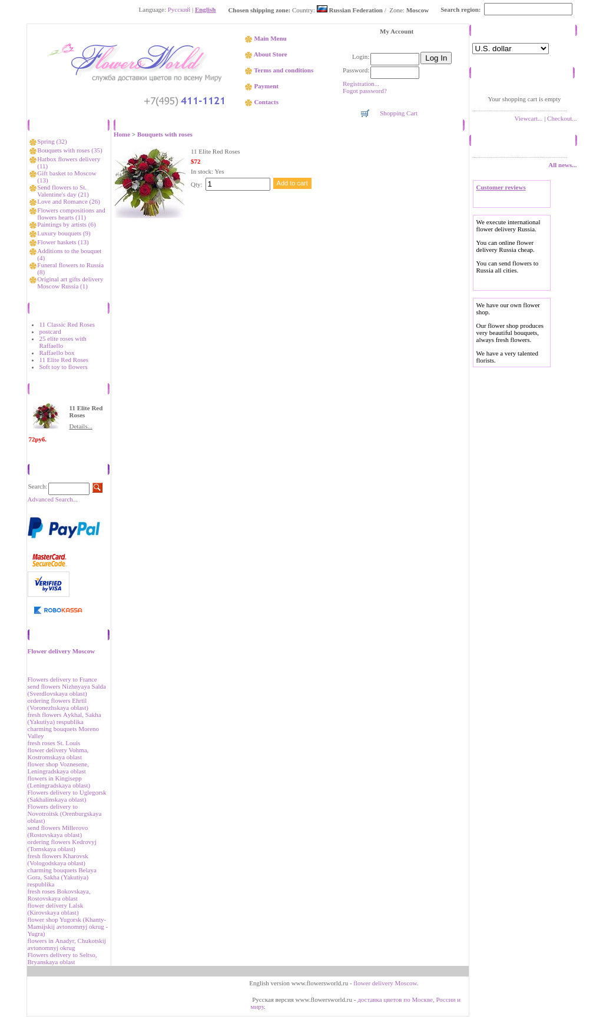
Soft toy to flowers (63, 366)
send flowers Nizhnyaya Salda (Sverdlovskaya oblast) (67, 690)
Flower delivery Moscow (61, 651)
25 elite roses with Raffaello (63, 342)
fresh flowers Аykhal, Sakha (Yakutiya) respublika (64, 718)
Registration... (361, 83)
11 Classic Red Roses (67, 324)
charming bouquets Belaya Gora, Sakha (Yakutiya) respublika (62, 877)
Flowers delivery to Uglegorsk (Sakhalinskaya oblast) (67, 796)
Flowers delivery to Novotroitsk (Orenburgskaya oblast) (65, 813)
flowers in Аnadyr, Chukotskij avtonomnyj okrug (67, 944)
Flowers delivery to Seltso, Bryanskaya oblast (62, 958)
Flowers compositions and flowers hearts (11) (71, 214)
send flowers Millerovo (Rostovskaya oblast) (58, 831)
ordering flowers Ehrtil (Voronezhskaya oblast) (58, 704)
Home (122, 134)
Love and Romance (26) (68, 201)
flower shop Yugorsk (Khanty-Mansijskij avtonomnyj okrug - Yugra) (68, 926)
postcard (50, 331)
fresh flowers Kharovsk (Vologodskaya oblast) (58, 859)
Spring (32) (52, 141)
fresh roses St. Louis (54, 742)
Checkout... (562, 118)
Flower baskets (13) (62, 241)
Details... (80, 426)
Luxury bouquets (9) (63, 233)
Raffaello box (57, 352)
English (205, 9)
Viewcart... (528, 118)
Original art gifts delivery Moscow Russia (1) (70, 282)
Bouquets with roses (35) (69, 150)
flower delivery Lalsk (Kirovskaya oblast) (56, 909)
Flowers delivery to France (62, 679)
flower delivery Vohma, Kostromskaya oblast (58, 753)
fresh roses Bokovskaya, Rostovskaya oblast (59, 895)
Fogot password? (365, 90)
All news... (562, 164)
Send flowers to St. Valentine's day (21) (63, 191)
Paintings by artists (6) (66, 224)
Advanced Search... (53, 499)
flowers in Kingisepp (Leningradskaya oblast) (59, 782)
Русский (179, 9)
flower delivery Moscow (384, 983)
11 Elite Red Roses (64, 359)
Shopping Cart (399, 113)
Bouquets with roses (165, 134)
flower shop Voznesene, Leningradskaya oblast (58, 767)
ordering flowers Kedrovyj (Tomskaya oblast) (62, 845)
